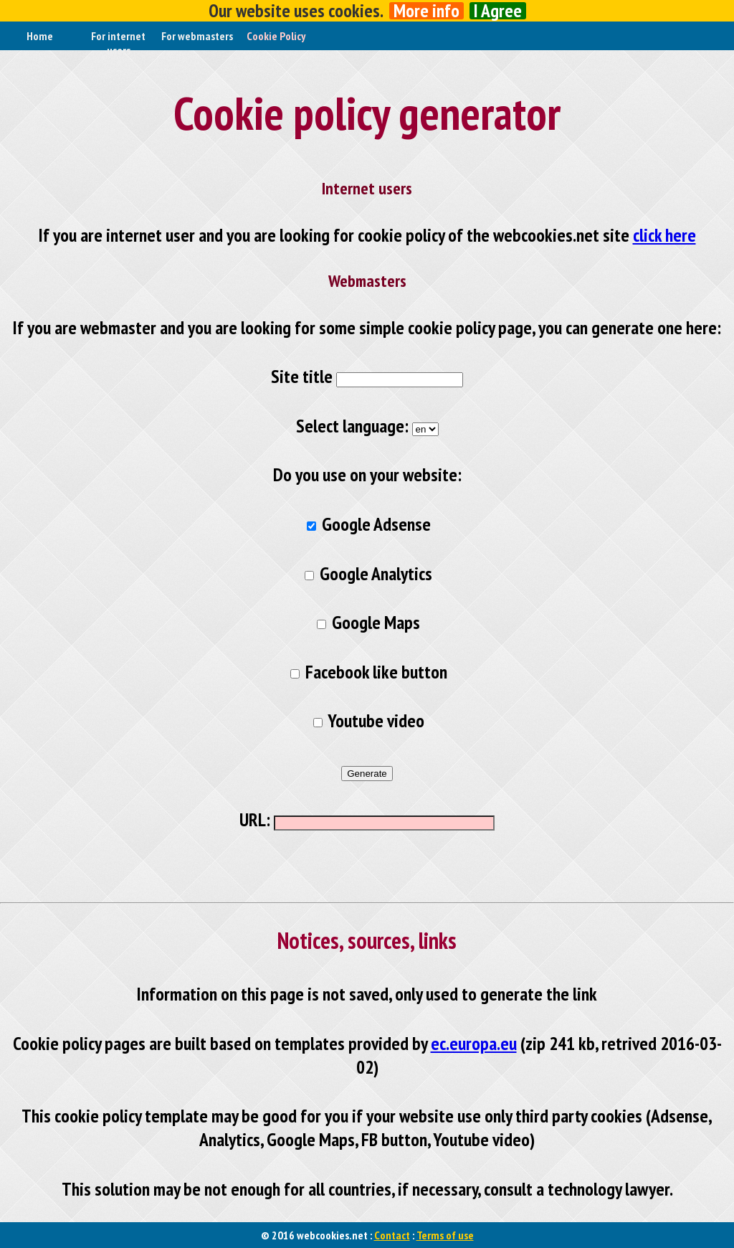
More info (426, 10)
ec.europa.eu (474, 1043)
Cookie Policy (276, 36)
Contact (392, 1235)
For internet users (118, 43)
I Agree (498, 10)
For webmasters (197, 36)
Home (40, 36)
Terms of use (445, 1235)
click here (664, 235)
